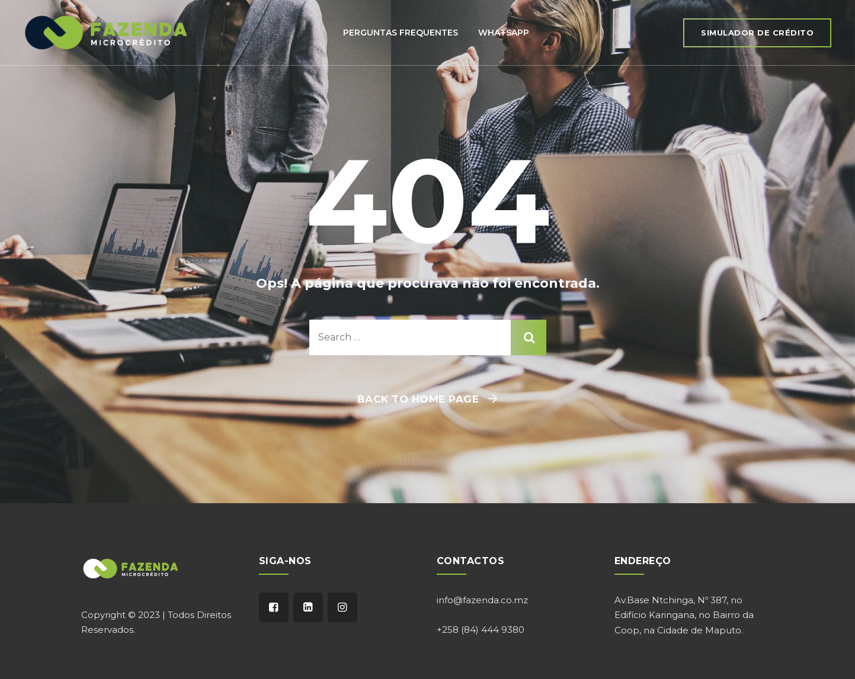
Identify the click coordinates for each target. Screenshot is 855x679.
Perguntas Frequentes (400, 32)
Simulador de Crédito (757, 32)
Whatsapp (503, 32)
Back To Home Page (418, 399)
